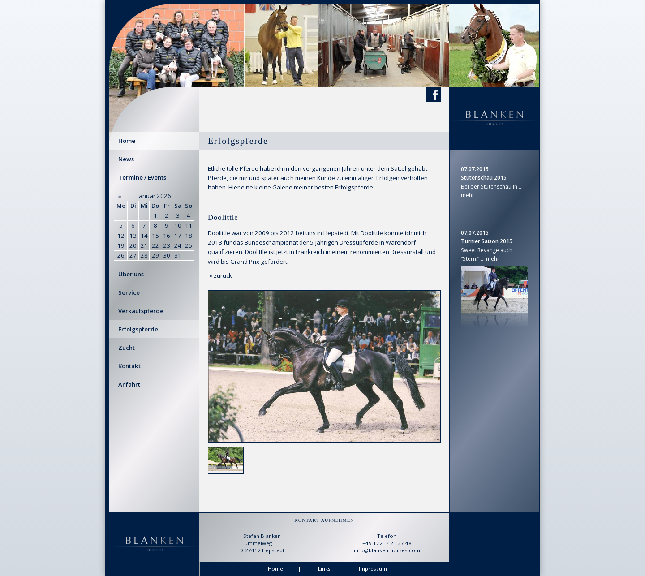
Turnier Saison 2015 (486, 241)
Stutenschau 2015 (484, 177)
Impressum (373, 568)
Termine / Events (142, 177)
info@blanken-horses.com (387, 550)
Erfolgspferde (138, 329)
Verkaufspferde (140, 311)
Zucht (126, 348)
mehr (467, 195)
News (126, 159)
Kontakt (129, 366)
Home (126, 141)
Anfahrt (129, 384)
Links (324, 568)
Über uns (131, 274)
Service (129, 292)
